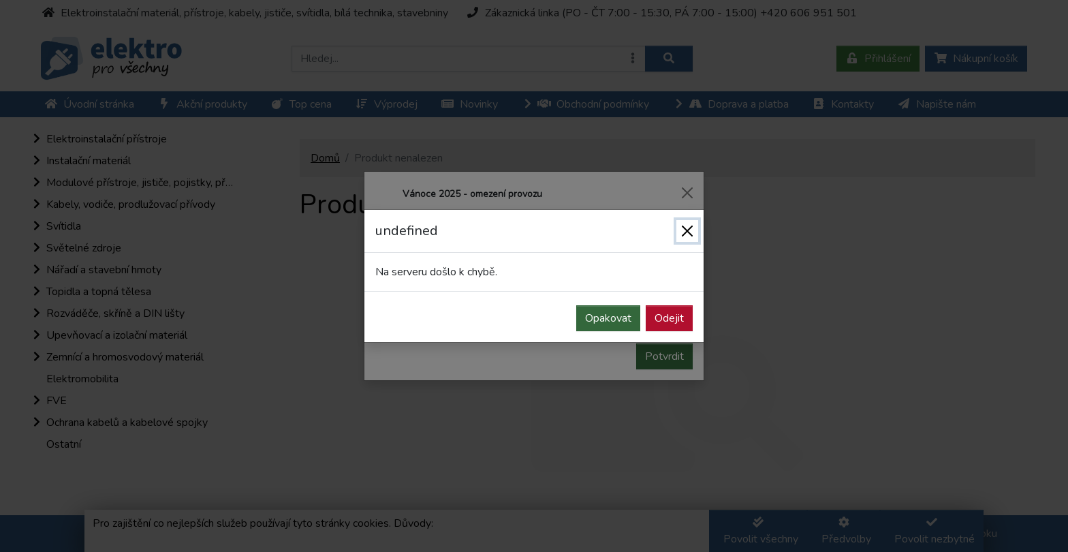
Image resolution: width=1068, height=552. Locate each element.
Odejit (669, 318)
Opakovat (608, 318)
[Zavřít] (687, 231)
